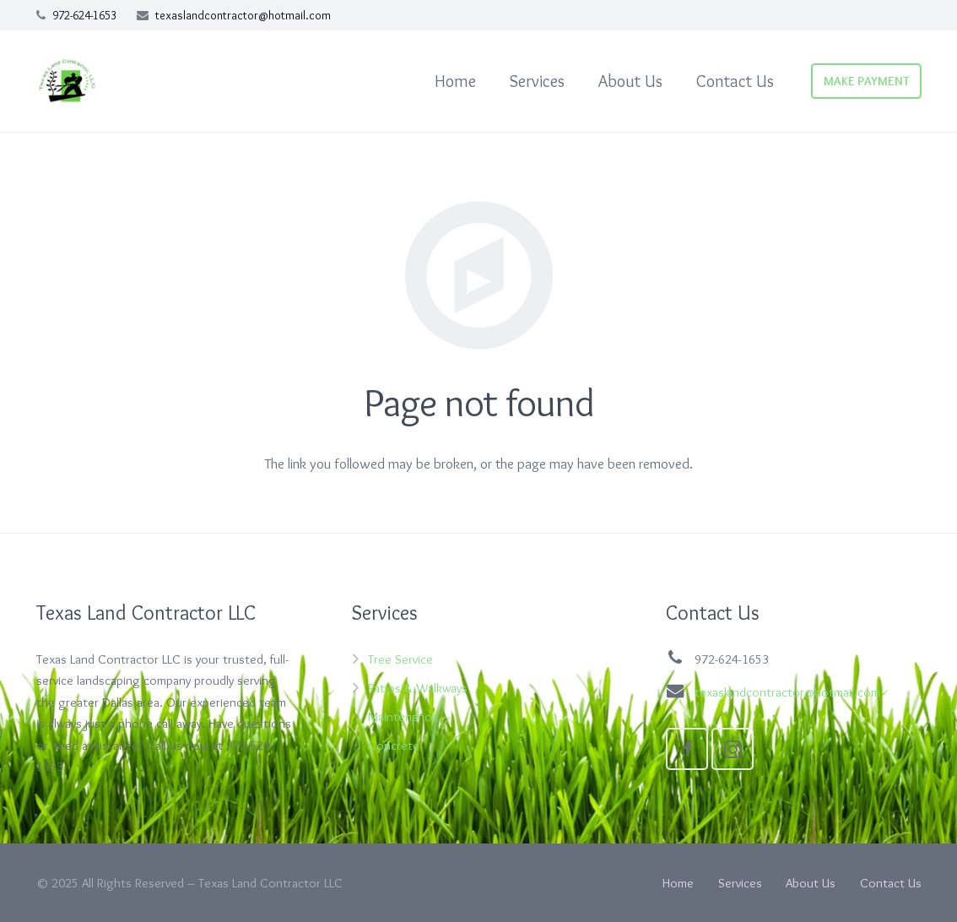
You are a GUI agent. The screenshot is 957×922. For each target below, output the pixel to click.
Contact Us (891, 883)
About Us (810, 883)
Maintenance (402, 716)
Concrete (393, 745)
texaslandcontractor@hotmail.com (243, 15)
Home (678, 883)
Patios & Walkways (418, 688)
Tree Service (400, 659)
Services (740, 883)
